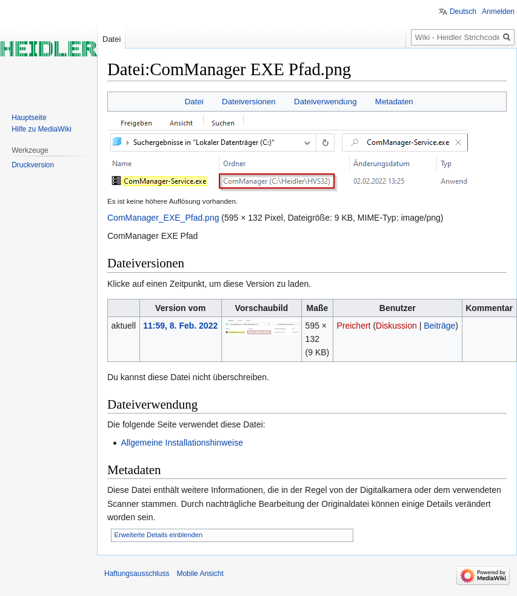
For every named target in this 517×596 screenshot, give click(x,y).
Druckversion (33, 165)
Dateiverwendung (325, 101)
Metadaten (394, 101)
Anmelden (498, 11)
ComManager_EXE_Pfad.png (163, 218)
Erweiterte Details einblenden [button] (159, 534)
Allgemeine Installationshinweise (182, 442)
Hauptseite (29, 117)
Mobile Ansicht (199, 573)
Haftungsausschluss (136, 573)
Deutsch (463, 11)
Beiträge (439, 325)
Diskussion (396, 325)
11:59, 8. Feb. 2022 (180, 325)
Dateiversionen (249, 101)
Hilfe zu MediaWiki (42, 129)
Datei (194, 101)
